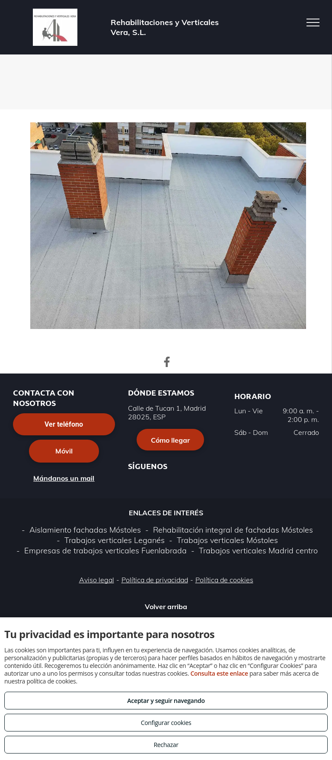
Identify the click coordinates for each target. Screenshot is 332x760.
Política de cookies (224, 579)
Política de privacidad (154, 579)
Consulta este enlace (219, 673)
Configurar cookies (166, 722)
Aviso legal (96, 579)
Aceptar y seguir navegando (165, 700)
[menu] (313, 22)
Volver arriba (166, 606)
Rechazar (165, 745)
